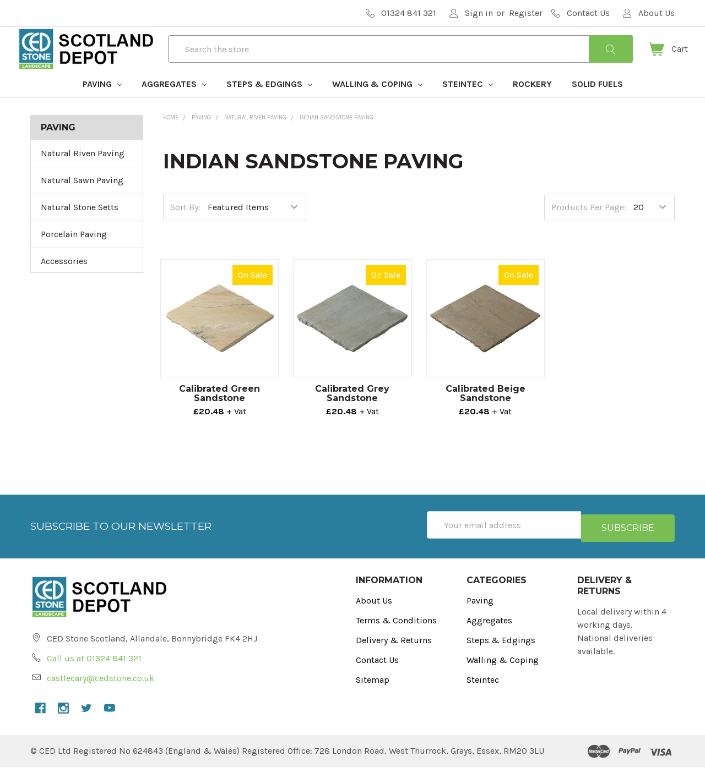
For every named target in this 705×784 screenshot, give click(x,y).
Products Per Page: (588, 227)
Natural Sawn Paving (82, 200)
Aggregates (174, 103)
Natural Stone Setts (79, 227)
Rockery (532, 103)
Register (526, 13)
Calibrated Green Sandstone (219, 413)
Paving (102, 103)
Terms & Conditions (396, 637)
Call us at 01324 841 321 (94, 675)
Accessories (64, 281)
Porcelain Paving (74, 254)
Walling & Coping (377, 103)
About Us (374, 617)
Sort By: (185, 227)
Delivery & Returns (394, 656)
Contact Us (377, 676)
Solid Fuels (597, 103)
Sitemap (372, 696)
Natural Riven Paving (82, 173)
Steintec (467, 103)
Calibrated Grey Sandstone (352, 413)
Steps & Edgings (269, 103)
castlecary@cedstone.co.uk (100, 694)
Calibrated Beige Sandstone (485, 413)
